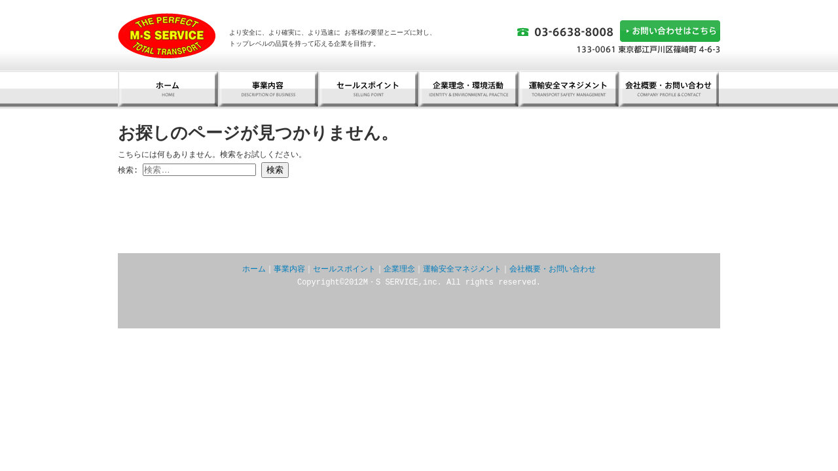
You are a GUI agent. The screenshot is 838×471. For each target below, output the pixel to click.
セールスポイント (368, 89)
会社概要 (669, 89)
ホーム (168, 89)
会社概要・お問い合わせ (552, 269)
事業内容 (268, 89)
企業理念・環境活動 (468, 89)
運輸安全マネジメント (569, 89)
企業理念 (399, 269)
